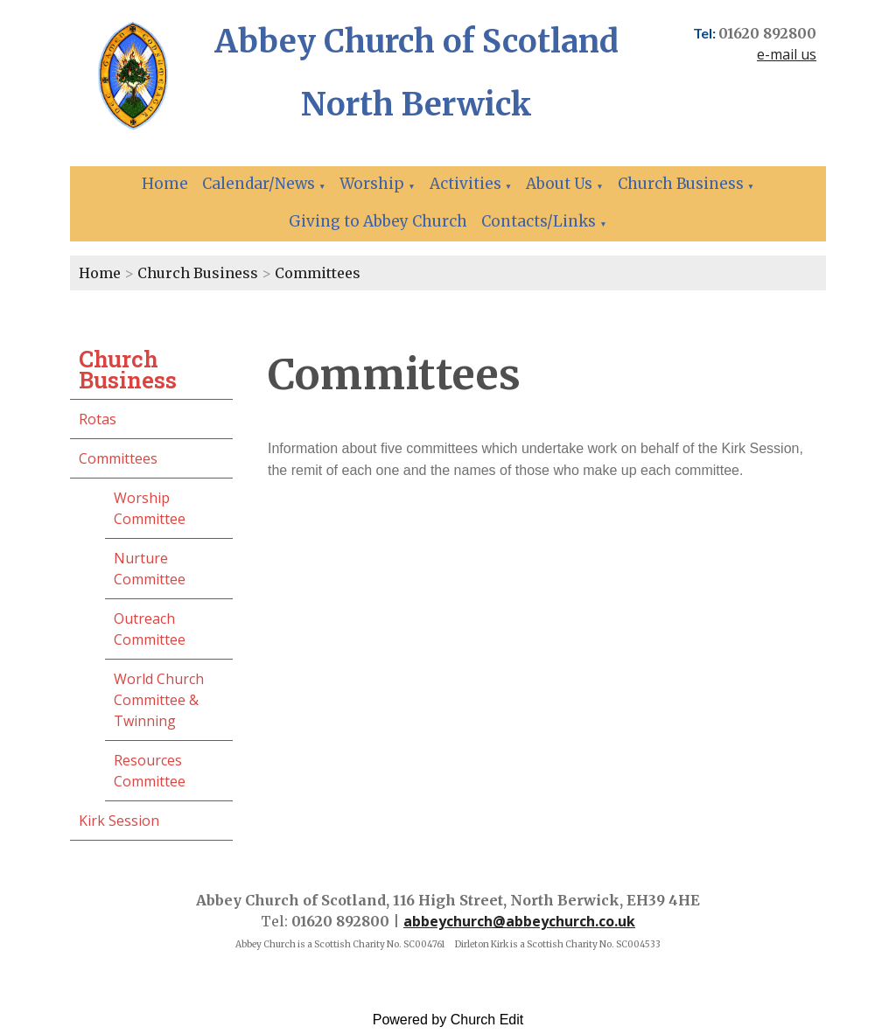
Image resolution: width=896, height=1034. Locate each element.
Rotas (97, 419)
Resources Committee (150, 771)
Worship (372, 183)
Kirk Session (119, 820)
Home (165, 183)
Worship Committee (150, 508)
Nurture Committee (150, 568)
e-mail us (786, 54)
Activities (465, 183)
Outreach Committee (150, 629)
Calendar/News (258, 183)
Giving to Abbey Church (378, 221)
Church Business (681, 183)
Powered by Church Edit (448, 1019)
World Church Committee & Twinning (159, 699)
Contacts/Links (538, 221)
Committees (317, 273)
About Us (559, 183)
